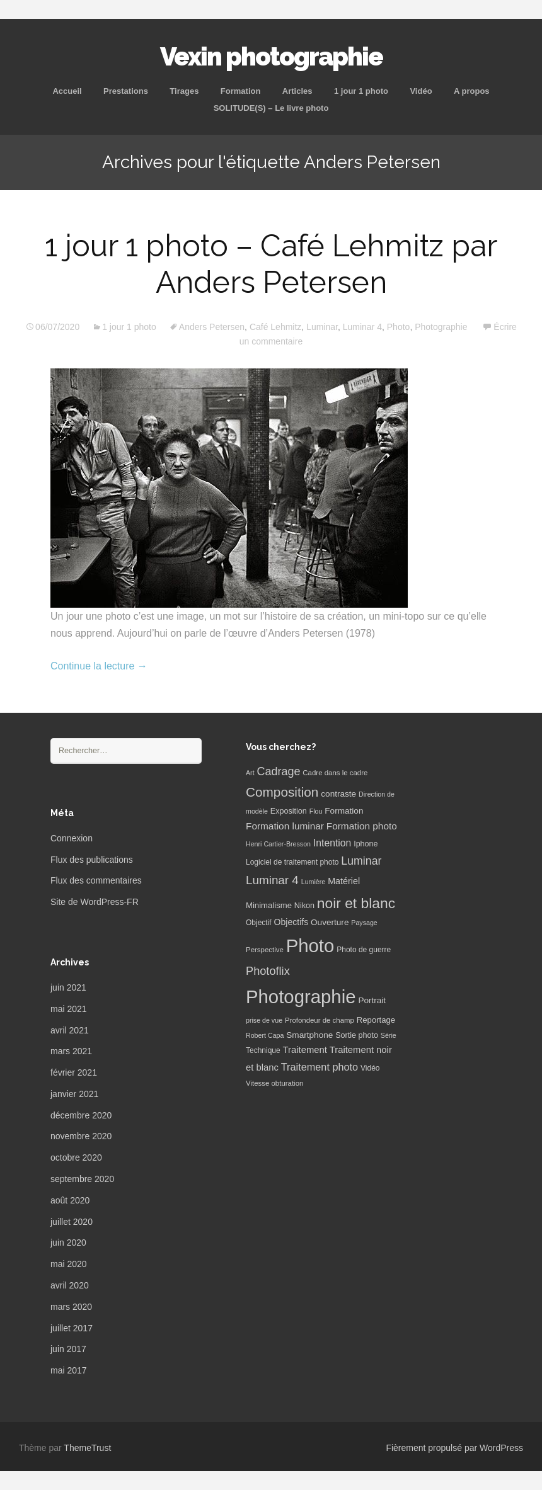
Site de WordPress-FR (94, 902)
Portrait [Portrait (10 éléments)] (372, 1000)
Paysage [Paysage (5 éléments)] (364, 922)
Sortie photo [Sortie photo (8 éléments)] (356, 1035)
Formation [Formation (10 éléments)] (344, 811)
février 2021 (73, 1072)
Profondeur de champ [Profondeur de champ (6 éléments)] (319, 1020)
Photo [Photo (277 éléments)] (310, 945)
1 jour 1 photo (361, 91)
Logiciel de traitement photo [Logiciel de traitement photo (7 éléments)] (292, 862)
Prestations (125, 91)
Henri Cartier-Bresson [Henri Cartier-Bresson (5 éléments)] (278, 844)
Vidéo (421, 91)
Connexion (71, 838)
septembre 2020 (82, 1179)
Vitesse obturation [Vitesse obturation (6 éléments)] (274, 1083)
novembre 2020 (81, 1136)
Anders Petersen (212, 327)
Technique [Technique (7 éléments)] (263, 1050)
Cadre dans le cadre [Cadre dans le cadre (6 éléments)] (335, 772)
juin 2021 (68, 987)
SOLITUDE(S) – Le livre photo (271, 108)
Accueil (66, 91)
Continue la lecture (98, 666)
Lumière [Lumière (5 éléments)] (313, 881)
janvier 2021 (74, 1094)
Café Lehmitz (275, 327)
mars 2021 (71, 1051)
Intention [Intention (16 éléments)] (332, 843)
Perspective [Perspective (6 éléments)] (265, 949)
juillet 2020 (71, 1222)
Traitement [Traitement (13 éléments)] (305, 1050)
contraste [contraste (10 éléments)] (338, 794)
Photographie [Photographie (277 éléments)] (300, 996)
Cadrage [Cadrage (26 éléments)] (279, 771)
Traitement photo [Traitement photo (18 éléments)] (319, 1066)
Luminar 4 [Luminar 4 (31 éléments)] (272, 880)
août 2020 (69, 1200)
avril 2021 (69, 1030)
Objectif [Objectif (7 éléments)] (259, 922)
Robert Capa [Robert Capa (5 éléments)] (265, 1035)
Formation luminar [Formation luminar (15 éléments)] (285, 826)
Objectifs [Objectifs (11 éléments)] (291, 922)
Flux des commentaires (96, 880)
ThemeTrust (87, 1448)
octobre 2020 (76, 1157)
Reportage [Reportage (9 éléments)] (376, 1020)
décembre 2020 (81, 1115)
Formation (241, 91)
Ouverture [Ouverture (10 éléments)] (330, 922)
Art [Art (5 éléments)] (250, 772)
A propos (472, 91)
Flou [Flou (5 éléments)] (316, 811)
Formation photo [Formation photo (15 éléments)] (361, 826)
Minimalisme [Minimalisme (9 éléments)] (269, 905)
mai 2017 (68, 1370)
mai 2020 (68, 1264)
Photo (398, 327)
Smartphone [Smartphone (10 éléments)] (309, 1035)
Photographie (441, 327)
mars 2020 (71, 1307)
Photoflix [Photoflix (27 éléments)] (268, 971)
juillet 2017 (71, 1328)
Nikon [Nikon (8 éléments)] (304, 905)
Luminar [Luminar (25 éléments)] (361, 861)
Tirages (184, 91)
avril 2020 (69, 1285)
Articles (297, 91)
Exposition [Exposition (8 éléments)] (288, 811)
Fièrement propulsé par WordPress (454, 1448)
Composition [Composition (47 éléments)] (282, 792)
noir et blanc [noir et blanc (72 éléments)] (356, 903)
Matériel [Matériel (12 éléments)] (344, 881)
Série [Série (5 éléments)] (388, 1035)
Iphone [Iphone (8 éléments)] (366, 843)
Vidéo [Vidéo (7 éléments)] (369, 1068)
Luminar (322, 327)
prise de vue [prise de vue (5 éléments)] (264, 1020)
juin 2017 (68, 1349)
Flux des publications (91, 860)
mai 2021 (68, 1009)
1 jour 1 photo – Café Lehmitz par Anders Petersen (271, 264)
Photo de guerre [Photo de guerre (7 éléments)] (364, 949)
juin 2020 (68, 1242)
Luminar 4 (362, 327)
